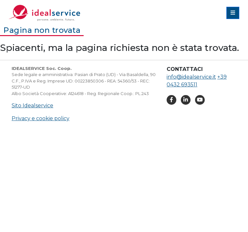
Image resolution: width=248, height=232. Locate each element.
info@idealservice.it (191, 77)
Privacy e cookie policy (40, 118)
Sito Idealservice (32, 105)
